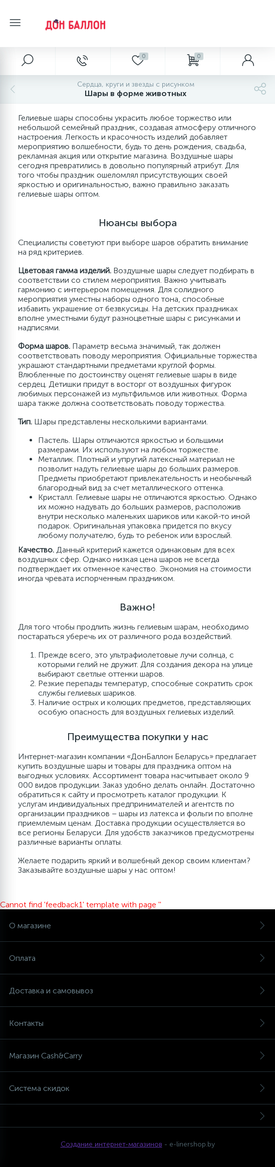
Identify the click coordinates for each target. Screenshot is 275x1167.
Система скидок (137, 1088)
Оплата (137, 958)
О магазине (137, 925)
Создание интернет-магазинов (111, 1144)
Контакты (137, 1023)
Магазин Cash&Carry (137, 1055)
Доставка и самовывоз (137, 990)
